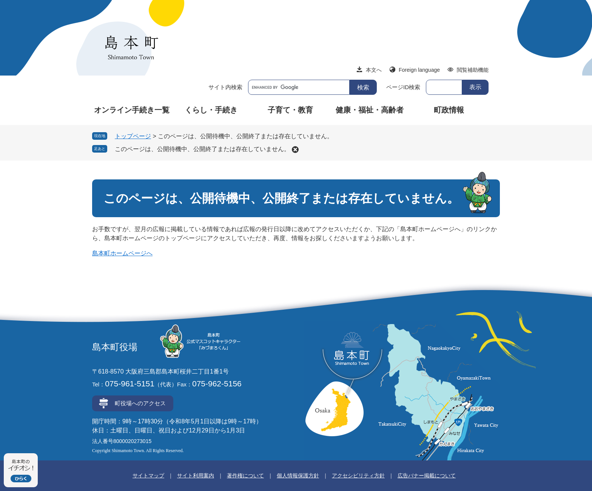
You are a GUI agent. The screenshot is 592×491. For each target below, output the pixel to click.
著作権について (245, 475)
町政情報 (449, 110)
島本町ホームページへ (122, 253)
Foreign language (419, 70)
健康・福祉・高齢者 (370, 110)
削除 (295, 149)
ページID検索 (403, 87)
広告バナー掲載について (427, 475)
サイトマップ (148, 475)
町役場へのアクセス (140, 403)
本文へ (374, 70)
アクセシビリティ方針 (358, 475)
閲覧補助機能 (473, 70)
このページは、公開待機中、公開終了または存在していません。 (202, 149)
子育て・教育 (290, 110)
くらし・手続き (211, 110)
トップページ (133, 136)
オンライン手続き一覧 (132, 110)
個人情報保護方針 (298, 475)
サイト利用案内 (195, 475)
